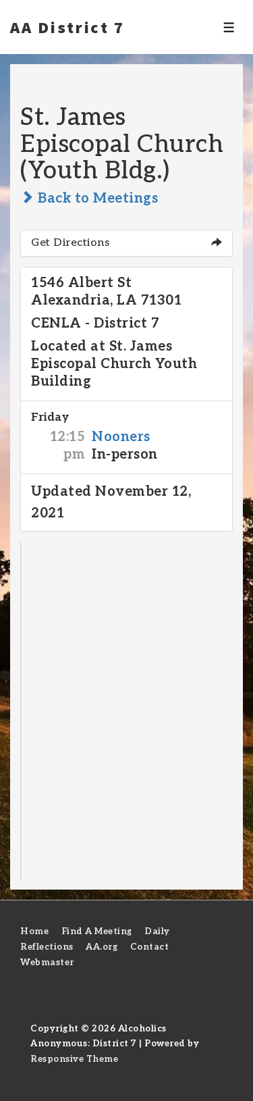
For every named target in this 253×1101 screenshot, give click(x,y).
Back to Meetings (89, 198)
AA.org (101, 947)
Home (34, 931)
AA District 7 (67, 27)
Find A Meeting (96, 931)
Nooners (121, 437)
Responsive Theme (74, 1059)
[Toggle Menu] (229, 27)
